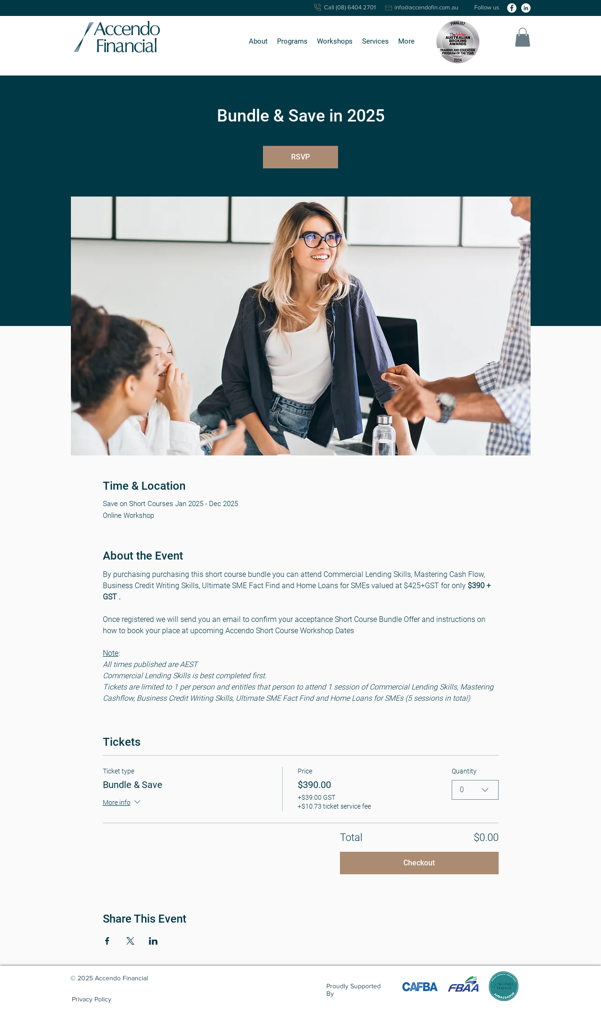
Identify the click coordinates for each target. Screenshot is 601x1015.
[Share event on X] (130, 941)
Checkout (419, 862)
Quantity (464, 771)
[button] (258, 41)
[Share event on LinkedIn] (153, 941)
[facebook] (511, 8)
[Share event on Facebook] (107, 941)
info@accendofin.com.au (426, 7)
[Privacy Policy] (91, 999)
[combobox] (475, 790)
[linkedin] (526, 8)
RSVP (300, 156)
